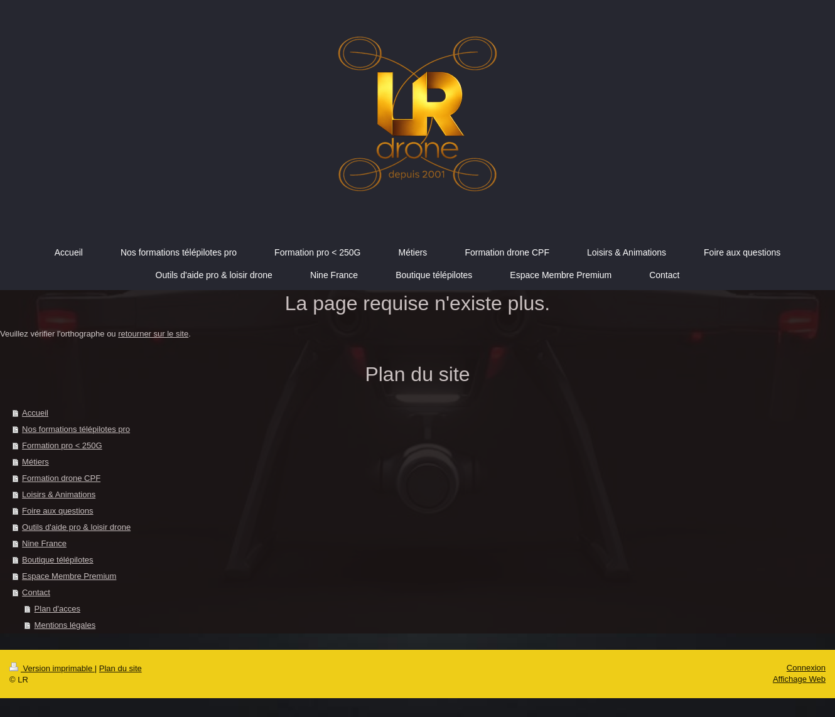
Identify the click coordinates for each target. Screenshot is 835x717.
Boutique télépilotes (57, 559)
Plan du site (120, 668)
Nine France (44, 543)
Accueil (35, 413)
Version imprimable (52, 668)
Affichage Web (799, 679)
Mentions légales (65, 625)
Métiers (35, 461)
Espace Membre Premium (69, 576)
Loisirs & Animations (58, 494)
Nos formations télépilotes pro (76, 429)
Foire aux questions (57, 510)
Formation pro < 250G (62, 445)
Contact (36, 592)
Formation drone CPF (61, 478)
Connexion (806, 667)
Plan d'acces (57, 608)
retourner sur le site (153, 333)
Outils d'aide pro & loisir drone (76, 527)
